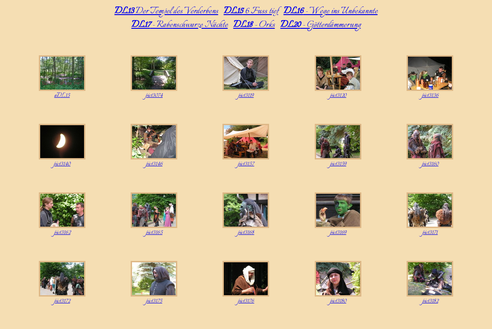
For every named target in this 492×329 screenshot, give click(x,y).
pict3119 (246, 95)
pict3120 (338, 95)
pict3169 (338, 232)
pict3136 (430, 95)
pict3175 (154, 301)
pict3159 (338, 164)
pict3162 (62, 232)
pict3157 (246, 164)
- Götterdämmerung (320, 25)
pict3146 (154, 164)
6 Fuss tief (251, 11)
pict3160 (430, 164)
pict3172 (62, 301)
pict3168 (246, 232)
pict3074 (154, 95)
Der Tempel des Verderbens (166, 11)
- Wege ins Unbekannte (331, 11)
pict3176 (246, 301)
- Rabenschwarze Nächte (180, 25)
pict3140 (61, 164)
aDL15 (62, 95)
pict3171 (430, 232)
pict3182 (430, 301)
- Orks (254, 25)
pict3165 (154, 232)
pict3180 (338, 301)
